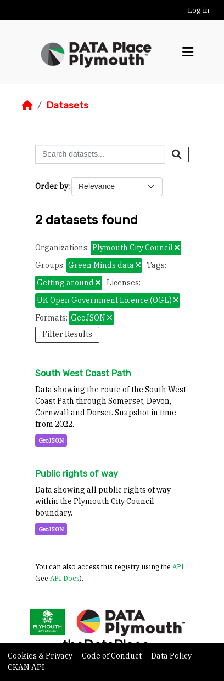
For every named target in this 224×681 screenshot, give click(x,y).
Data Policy (171, 656)
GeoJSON (51, 440)
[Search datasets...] (100, 154)
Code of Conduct (112, 656)
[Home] (27, 105)
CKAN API (26, 667)
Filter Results (67, 334)
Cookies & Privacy (41, 656)
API (178, 566)
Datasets (67, 105)
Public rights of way (76, 473)
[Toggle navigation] (187, 52)
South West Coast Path (83, 373)
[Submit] (177, 154)
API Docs (65, 578)
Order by (51, 186)
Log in (198, 10)
